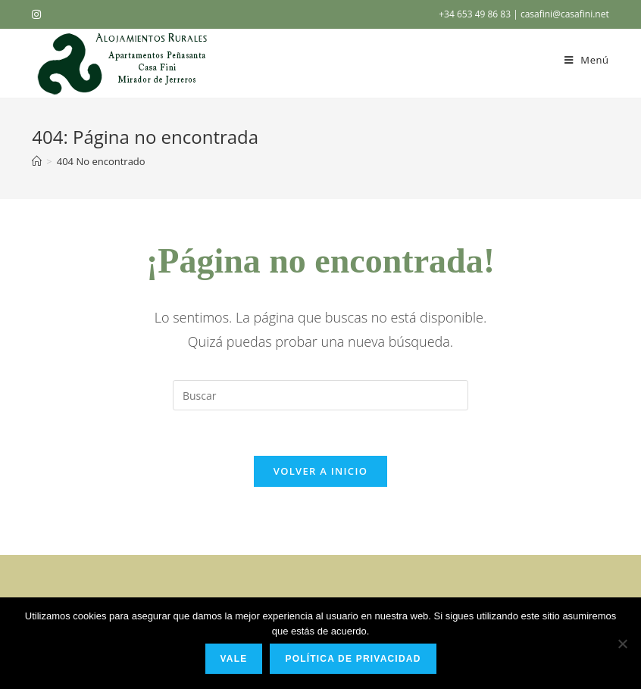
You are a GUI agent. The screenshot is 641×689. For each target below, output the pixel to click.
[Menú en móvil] (586, 60)
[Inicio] (37, 161)
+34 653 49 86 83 (476, 14)
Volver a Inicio (320, 471)
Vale (234, 658)
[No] (622, 643)
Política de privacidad (353, 658)
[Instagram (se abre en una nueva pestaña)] (38, 14)
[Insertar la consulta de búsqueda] (320, 395)
